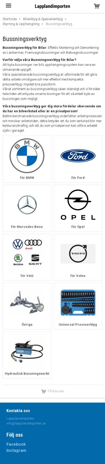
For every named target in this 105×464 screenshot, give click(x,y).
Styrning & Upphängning (21, 24)
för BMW (27, 178)
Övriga (27, 324)
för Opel (78, 227)
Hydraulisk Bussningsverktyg (29, 373)
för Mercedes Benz (27, 227)
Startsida (10, 19)
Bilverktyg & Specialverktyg (43, 19)
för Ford (78, 178)
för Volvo (77, 276)
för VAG (27, 276)
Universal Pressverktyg (78, 324)
